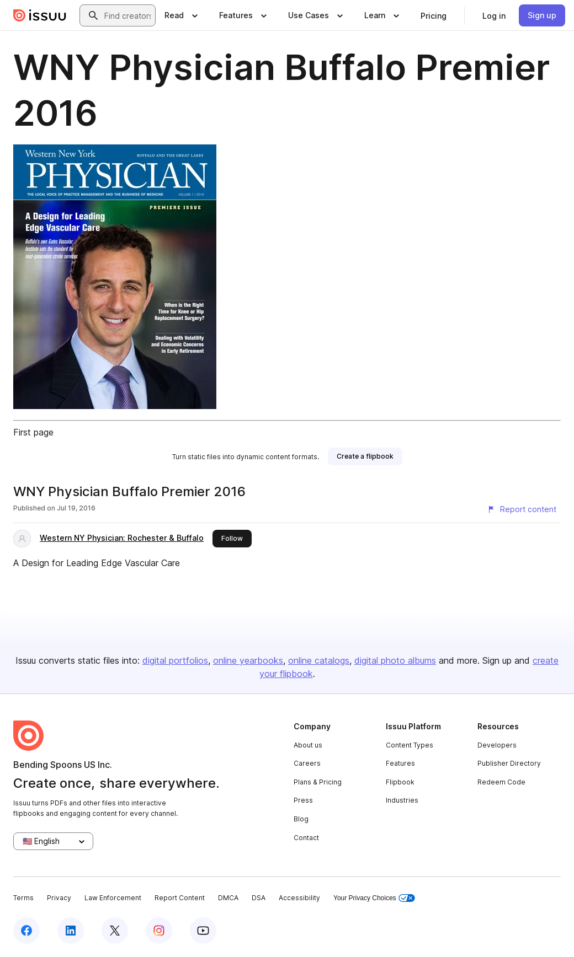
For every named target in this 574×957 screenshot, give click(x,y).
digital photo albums (395, 660)
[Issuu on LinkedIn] (70, 930)
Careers (307, 763)
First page (33, 432)
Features (400, 763)
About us (308, 745)
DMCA (228, 898)
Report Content (180, 898)
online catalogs (318, 660)
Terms (23, 898)
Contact (306, 838)
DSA (258, 898)
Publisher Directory (509, 763)
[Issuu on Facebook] (26, 930)
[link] (433, 15)
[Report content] (521, 509)
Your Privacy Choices (374, 898)
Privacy (59, 898)
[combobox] (127, 15)
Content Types (409, 745)
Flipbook (400, 782)
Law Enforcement (112, 898)
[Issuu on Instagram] (159, 930)
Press (303, 800)
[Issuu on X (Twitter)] (115, 930)
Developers (497, 745)
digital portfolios (175, 660)
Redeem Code (501, 782)
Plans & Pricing (318, 782)
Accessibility (299, 898)
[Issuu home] (40, 15)
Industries (402, 800)
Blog (301, 819)
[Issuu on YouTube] (203, 930)
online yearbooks (248, 660)
